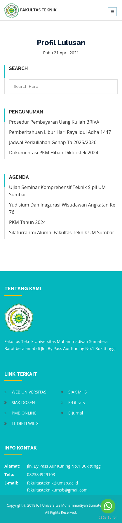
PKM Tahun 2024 (27, 222)
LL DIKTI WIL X (25, 423)
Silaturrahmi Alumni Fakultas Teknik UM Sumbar (61, 232)
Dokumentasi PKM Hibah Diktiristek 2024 (53, 152)
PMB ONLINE (24, 413)
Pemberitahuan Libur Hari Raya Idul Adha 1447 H (62, 132)
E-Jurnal (75, 413)
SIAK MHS (77, 392)
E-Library (76, 402)
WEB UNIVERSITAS (29, 392)
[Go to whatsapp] (108, 506)
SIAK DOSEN (23, 402)
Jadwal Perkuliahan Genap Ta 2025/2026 (53, 142)
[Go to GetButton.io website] (108, 517)
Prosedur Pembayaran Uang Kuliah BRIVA (54, 122)
